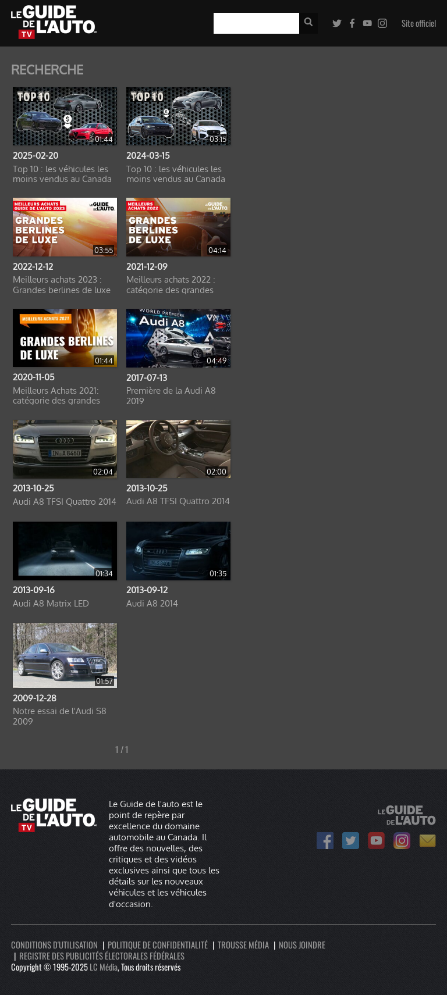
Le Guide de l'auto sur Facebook (325, 840)
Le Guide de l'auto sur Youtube (376, 840)
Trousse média (243, 945)
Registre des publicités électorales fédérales (102, 956)
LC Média (104, 967)
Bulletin (427, 840)
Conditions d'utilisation (54, 945)
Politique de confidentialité (158, 945)
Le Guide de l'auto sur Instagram (401, 840)
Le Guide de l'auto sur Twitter (350, 840)
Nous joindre (302, 945)
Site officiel (419, 22)
